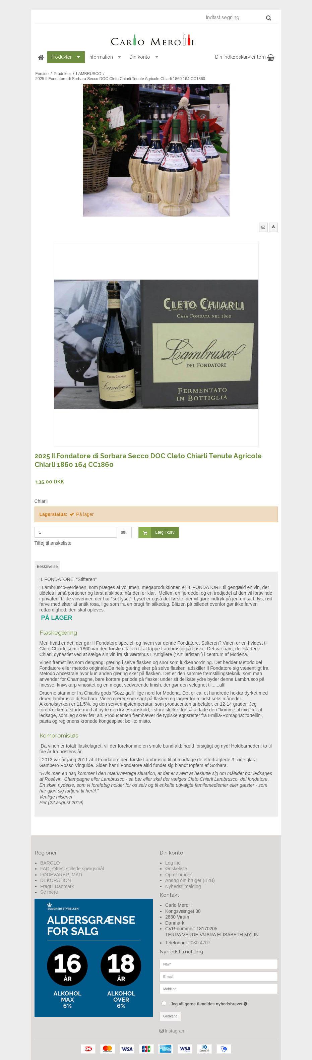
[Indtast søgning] (238, 17)
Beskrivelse (47, 566)
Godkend (170, 1016)
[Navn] (219, 963)
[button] (263, 227)
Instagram (175, 1031)
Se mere (49, 892)
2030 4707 (199, 942)
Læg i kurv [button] (156, 532)
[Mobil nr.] (219, 988)
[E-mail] (219, 976)
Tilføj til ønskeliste (53, 543)
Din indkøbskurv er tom (244, 57)
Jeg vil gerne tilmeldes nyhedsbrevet (224, 1002)
